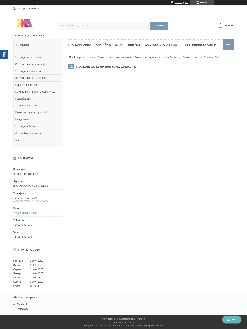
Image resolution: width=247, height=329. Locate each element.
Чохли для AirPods (26, 126)
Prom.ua (140, 319)
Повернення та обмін (199, 44)
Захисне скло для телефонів (32, 64)
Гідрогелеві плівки (26, 84)
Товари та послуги (84, 57)
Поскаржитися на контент (121, 325)
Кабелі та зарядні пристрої (31, 112)
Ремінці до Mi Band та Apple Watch (36, 91)
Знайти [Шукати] (159, 25)
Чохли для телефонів (28, 57)
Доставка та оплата (161, 44)
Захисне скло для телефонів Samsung (158, 57)
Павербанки (22, 98)
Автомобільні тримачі (28, 133)
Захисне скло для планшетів (32, 77)
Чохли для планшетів (28, 71)
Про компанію (79, 44)
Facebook (22, 304)
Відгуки (134, 44)
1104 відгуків (181, 2)
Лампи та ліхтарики (27, 105)
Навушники (22, 119)
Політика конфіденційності (149, 325)
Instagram (22, 309)
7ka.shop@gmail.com (25, 212)
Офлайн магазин (109, 44)
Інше (18, 140)
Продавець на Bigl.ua (123, 322)
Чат (232, 319)
